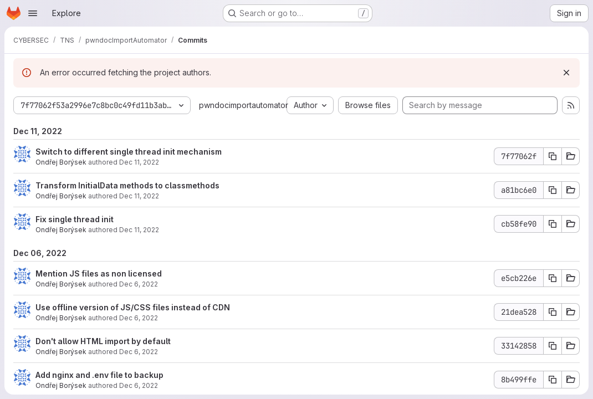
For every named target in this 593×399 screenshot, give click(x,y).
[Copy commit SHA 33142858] (552, 346)
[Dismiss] (566, 72)
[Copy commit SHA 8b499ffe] (552, 379)
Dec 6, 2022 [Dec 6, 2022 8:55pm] (138, 351)
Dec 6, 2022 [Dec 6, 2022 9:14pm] (138, 284)
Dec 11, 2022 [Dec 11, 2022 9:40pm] (139, 230)
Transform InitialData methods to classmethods (127, 185)
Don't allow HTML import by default (103, 341)
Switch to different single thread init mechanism (128, 151)
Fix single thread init (74, 219)
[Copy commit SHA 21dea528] (552, 312)
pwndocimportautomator (243, 105)
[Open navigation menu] (33, 13)
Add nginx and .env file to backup (99, 375)
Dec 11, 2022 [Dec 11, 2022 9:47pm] (139, 196)
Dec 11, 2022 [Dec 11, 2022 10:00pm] (139, 162)
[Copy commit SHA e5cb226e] (552, 278)
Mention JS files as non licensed (98, 273)
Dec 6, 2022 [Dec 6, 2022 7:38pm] (138, 385)
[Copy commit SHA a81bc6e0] (552, 190)
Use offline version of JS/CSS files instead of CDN (132, 307)
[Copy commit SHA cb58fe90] (552, 224)
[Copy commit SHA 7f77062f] (552, 156)
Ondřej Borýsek (60, 162)
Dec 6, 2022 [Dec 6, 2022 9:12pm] (138, 318)
